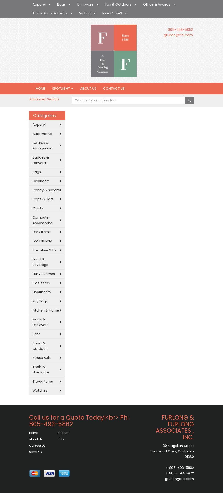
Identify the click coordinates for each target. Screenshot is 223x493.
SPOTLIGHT (62, 88)
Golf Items (41, 283)
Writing (85, 13)
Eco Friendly (42, 241)
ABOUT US (88, 88)
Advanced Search (44, 99)
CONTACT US (114, 88)
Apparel (39, 4)
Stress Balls (42, 357)
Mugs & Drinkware (41, 322)
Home (33, 433)
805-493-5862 (180, 29)
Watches (40, 390)
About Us (35, 439)
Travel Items (43, 381)
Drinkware (85, 4)
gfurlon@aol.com (178, 35)
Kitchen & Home (46, 310)
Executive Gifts (45, 250)
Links (61, 439)
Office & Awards (156, 4)
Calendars (41, 181)
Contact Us (37, 445)
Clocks (38, 208)
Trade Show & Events (50, 13)
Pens (36, 334)
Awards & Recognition (42, 145)
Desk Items (42, 232)
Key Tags (40, 301)
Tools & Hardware (41, 370)
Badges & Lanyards (41, 160)
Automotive (42, 133)
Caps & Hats (43, 199)
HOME (40, 88)
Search (63, 433)
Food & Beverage (40, 262)
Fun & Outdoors (118, 4)
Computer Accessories (43, 220)
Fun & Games (44, 274)
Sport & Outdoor (40, 346)
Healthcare (42, 292)
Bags (61, 4)
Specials (35, 452)
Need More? (112, 13)
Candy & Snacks (46, 190)
